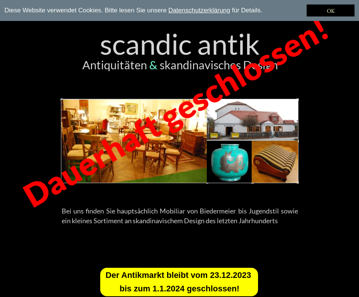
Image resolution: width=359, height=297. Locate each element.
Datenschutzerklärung (199, 10)
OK (331, 10)
